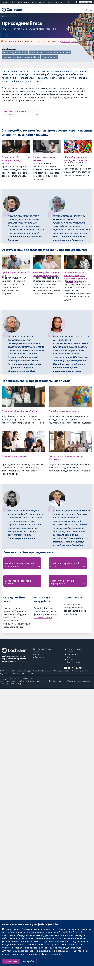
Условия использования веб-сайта (13, 681)
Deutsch (50, 2)
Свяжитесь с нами (43, 617)
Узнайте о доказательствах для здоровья (19, 565)
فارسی (26, 2)
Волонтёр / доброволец (15, 52)
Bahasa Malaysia (60, 2)
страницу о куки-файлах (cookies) (41, 954)
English (12, 2)
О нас (69, 657)
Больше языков (84, 2)
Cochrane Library (73, 662)
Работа (70, 659)
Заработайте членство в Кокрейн (18, 582)
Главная (5, 16)
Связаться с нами (74, 649)
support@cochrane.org (72, 41)
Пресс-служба (72, 654)
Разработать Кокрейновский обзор (21, 57)
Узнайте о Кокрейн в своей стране (64, 565)
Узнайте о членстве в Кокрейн (15, 113)
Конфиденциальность (58, 681)
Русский (5, 2)
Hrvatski (42, 2)
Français (34, 2)
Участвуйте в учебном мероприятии (62, 582)
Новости (70, 652)
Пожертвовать (49, 57)
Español (19, 2)
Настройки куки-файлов (16, 683)
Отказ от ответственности (38, 681)
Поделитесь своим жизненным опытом (50, 52)
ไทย (69, 2)
